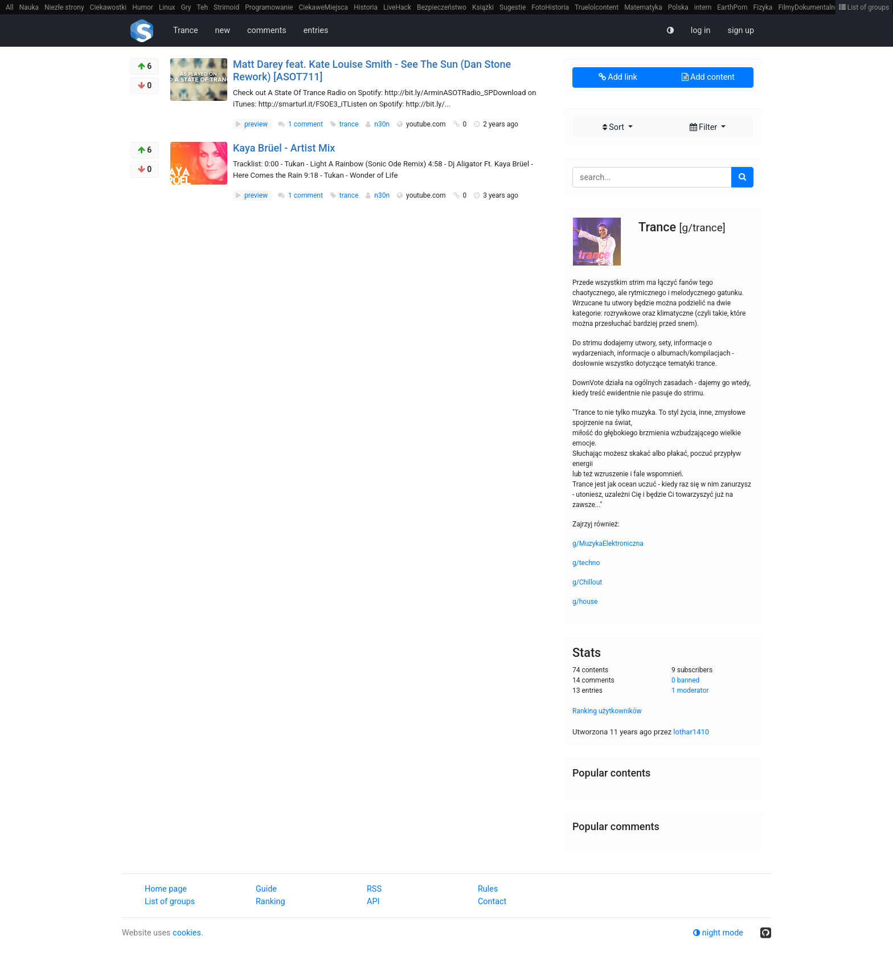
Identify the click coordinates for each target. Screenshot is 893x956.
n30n (382, 124)
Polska (678, 7)
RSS (374, 889)
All (10, 7)
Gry (186, 7)
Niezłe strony (64, 7)
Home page (166, 889)
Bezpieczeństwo (441, 7)
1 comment (305, 124)
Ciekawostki (108, 7)
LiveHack (397, 7)
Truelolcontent (596, 7)
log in (701, 30)
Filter (704, 127)
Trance (185, 30)
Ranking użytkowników (607, 711)
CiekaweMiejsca (323, 7)
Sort (614, 127)
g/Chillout (587, 582)
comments (266, 30)
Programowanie (269, 7)
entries (316, 30)
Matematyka (643, 7)
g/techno (586, 563)
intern (703, 7)
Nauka (29, 7)
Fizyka (763, 7)
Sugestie (512, 7)
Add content (708, 77)
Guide (266, 889)
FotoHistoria (550, 7)
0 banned (685, 680)
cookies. (188, 933)
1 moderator (689, 690)
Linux (167, 7)
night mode (718, 933)
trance (350, 124)
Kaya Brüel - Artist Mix (284, 148)
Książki (483, 7)
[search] (742, 177)
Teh (202, 7)
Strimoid (226, 7)
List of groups (864, 7)
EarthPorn (732, 7)
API (373, 901)
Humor (142, 7)
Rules (488, 889)
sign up (740, 30)
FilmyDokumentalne (808, 7)
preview (252, 124)
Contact (492, 901)
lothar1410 (691, 732)
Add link (618, 77)
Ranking (270, 901)
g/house (584, 602)
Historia (366, 7)
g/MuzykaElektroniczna (608, 544)
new (222, 30)
